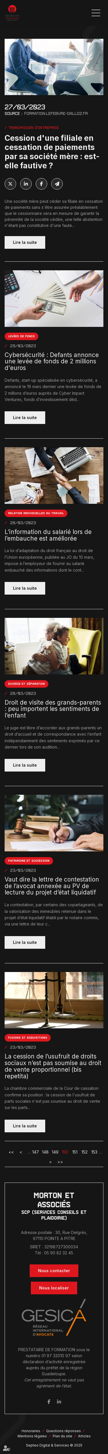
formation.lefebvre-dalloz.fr (56, 113)
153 (94, 1152)
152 (85, 1152)
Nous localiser (54, 1287)
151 (74, 1152)
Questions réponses (63, 1431)
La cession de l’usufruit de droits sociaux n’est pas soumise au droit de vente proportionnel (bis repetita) (53, 1066)
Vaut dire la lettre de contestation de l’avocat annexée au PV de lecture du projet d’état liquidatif (52, 886)
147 (35, 1152)
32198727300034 (61, 1246)
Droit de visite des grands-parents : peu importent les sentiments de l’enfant (53, 709)
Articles (84, 1436)
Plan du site (62, 1436)
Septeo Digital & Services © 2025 (54, 1445)
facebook (49, 1401)
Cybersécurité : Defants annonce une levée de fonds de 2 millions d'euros (52, 361)
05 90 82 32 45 (58, 1252)
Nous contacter (54, 1270)
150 (65, 1152)
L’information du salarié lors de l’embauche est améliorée (48, 535)
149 (55, 1152)
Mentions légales (32, 1436)
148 (45, 1152)
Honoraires (31, 1431)
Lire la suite (25, 242)
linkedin (59, 1401)
